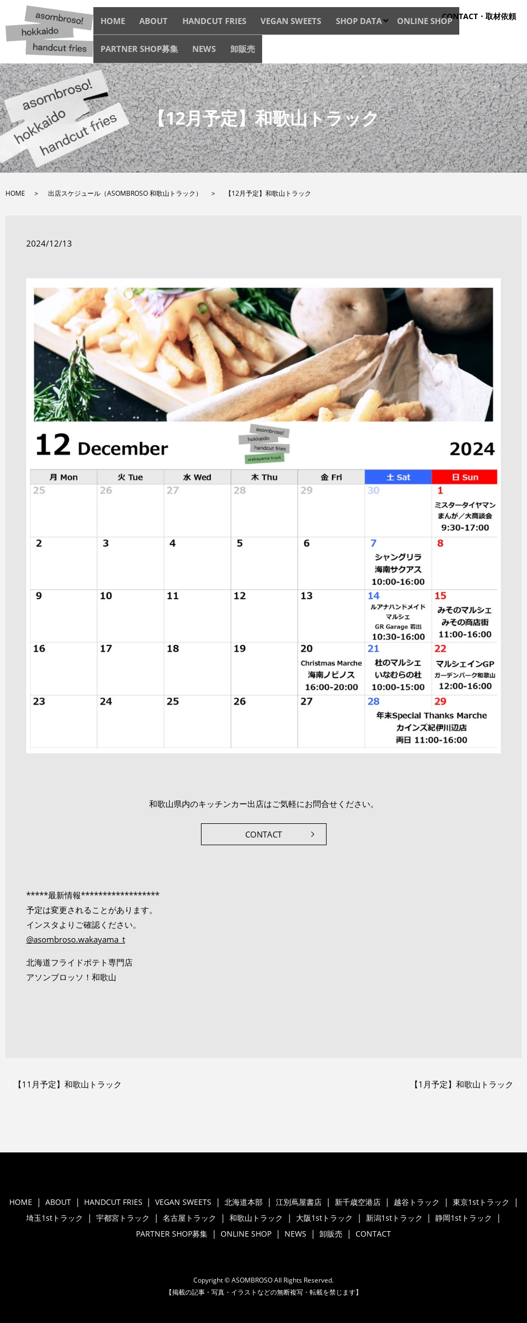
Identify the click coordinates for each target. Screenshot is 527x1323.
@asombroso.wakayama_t (75, 939)
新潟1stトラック (394, 1218)
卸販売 (507, 51)
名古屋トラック (189, 1218)
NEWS (479, 51)
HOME (112, 51)
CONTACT (263, 834)
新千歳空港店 (358, 1202)
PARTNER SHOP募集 (428, 51)
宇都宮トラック (123, 1218)
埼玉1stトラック (54, 1218)
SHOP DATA (308, 51)
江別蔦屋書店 (299, 1202)
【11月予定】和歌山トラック (68, 1084)
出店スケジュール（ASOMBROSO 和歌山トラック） (125, 193)
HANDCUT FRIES (190, 51)
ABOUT (142, 51)
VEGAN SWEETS (252, 51)
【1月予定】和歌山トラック (461, 1084)
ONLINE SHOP (363, 51)
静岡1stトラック (463, 1218)
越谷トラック (417, 1202)
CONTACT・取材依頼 (479, 16)
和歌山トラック (256, 1218)
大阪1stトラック (324, 1218)
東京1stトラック (481, 1202)
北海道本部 (243, 1202)
